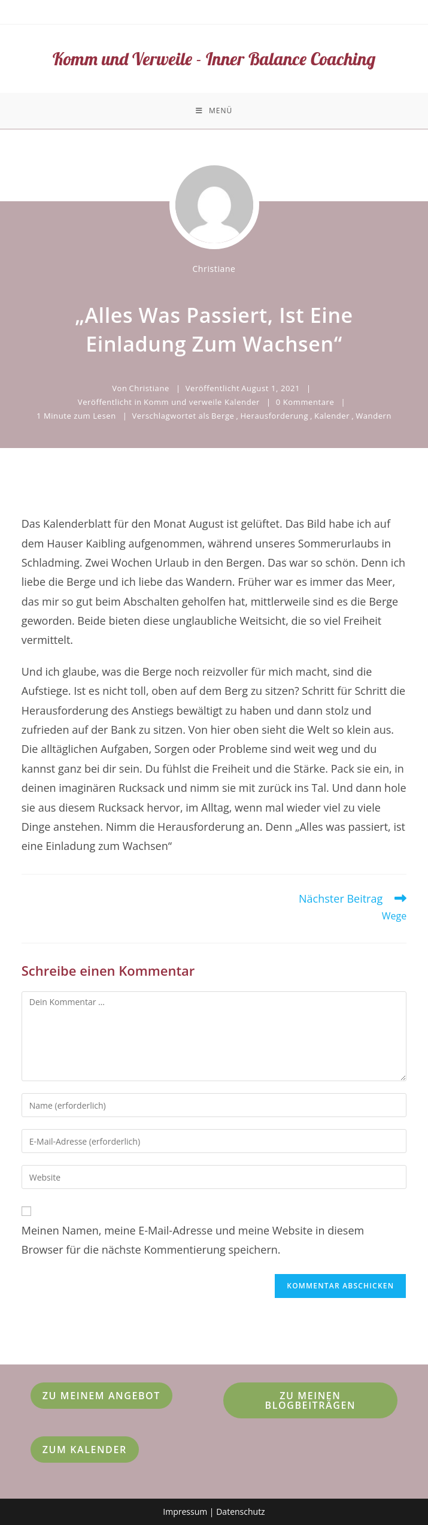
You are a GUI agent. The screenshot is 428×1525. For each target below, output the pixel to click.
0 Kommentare (305, 402)
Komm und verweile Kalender (202, 402)
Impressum (185, 1511)
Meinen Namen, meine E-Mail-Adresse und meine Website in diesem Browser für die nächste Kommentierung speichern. (193, 1240)
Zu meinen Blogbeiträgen (310, 1400)
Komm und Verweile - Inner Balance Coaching (214, 58)
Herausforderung (274, 415)
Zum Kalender (85, 1449)
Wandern (373, 415)
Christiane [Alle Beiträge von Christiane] (213, 268)
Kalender (332, 415)
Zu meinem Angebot (101, 1395)
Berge (222, 415)
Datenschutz (240, 1511)
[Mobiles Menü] (214, 111)
